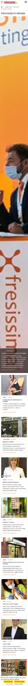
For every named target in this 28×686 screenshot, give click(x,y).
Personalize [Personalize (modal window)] (9, 684)
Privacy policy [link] (19, 684)
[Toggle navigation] (26, 2)
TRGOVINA (16, 7)
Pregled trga (8, 7)
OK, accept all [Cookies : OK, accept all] (8, 681)
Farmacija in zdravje (6, 9)
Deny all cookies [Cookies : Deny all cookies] (19, 681)
